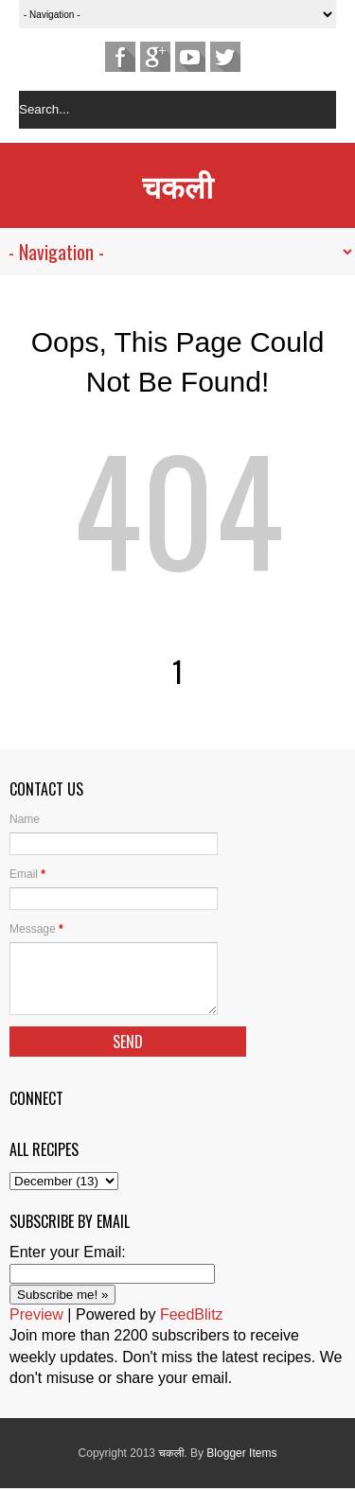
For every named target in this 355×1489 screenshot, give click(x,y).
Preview (36, 1314)
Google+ (155, 57)
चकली (177, 185)
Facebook (120, 57)
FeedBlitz (191, 1314)
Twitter (225, 57)
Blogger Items (241, 1453)
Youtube (190, 57)
